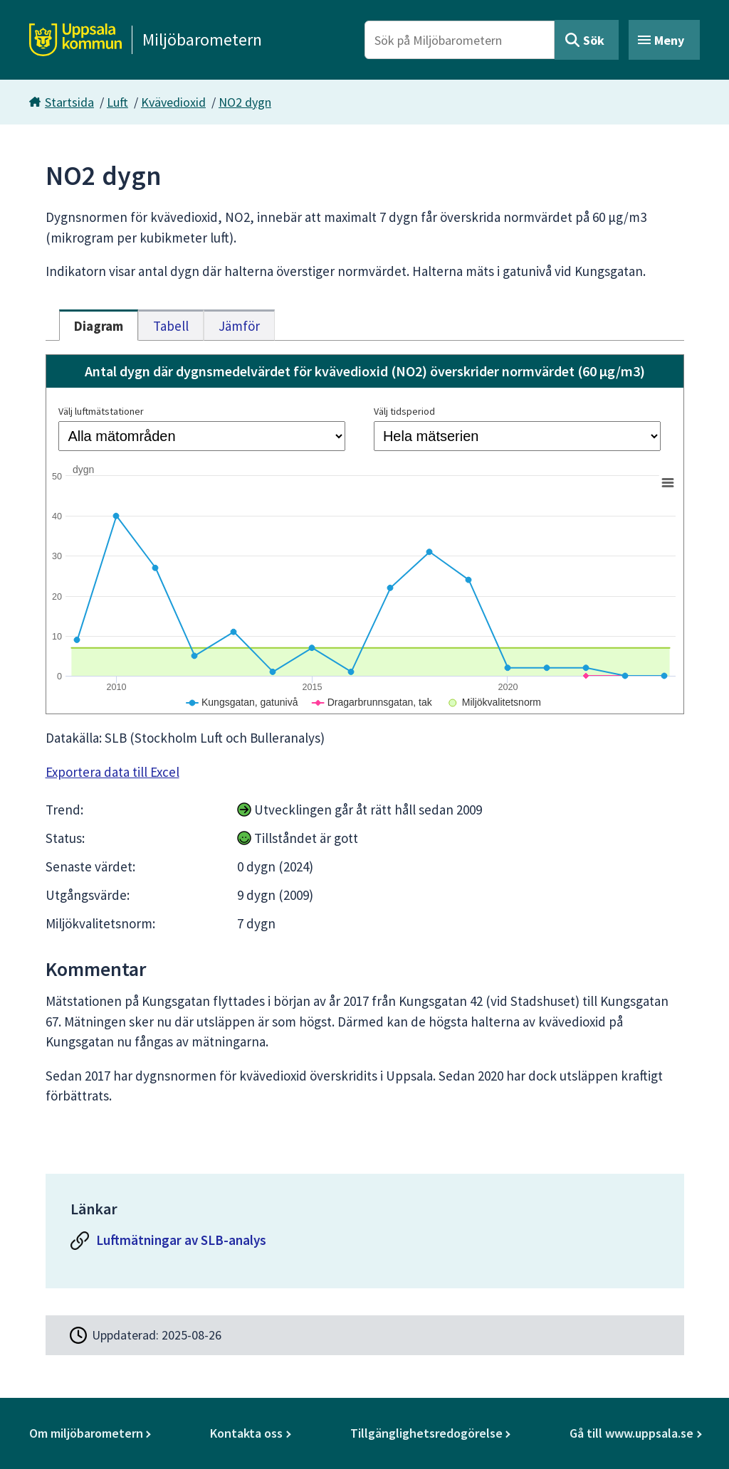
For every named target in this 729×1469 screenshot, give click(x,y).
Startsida (69, 102)
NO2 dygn (245, 102)
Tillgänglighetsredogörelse (426, 1433)
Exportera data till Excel (112, 771)
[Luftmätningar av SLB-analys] (364, 1244)
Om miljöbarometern (86, 1433)
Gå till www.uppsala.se (631, 1433)
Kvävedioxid (173, 102)
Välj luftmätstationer (101, 411)
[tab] (98, 325)
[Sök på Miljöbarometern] (459, 40)
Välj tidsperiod (404, 411)
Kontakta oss (246, 1433)
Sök (593, 40)
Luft (117, 102)
